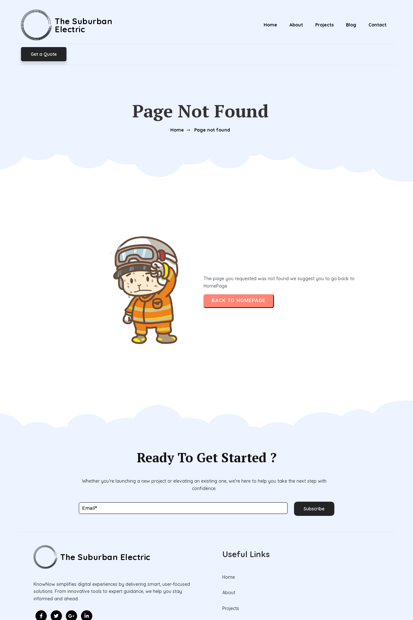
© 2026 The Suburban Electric (206, 600)
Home (175, 102)
